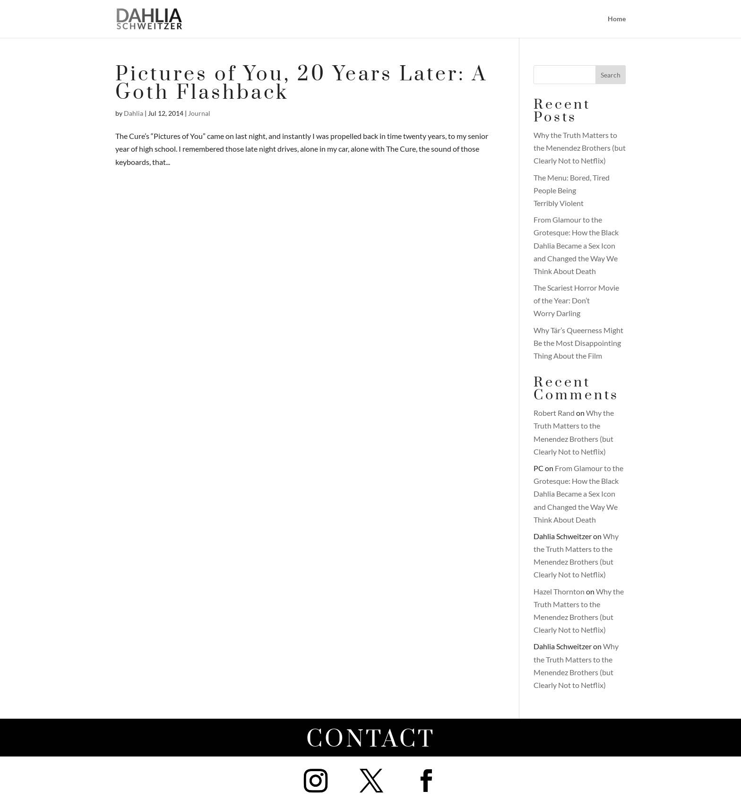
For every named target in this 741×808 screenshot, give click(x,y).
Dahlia (133, 113)
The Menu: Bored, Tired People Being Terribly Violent (572, 190)
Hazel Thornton (559, 591)
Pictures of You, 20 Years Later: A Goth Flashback (301, 83)
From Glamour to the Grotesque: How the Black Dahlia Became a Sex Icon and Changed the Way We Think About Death (576, 245)
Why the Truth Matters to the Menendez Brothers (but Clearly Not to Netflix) (580, 147)
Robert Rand (554, 412)
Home (617, 19)
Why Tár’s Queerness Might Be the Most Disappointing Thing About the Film (578, 343)
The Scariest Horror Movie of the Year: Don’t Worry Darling (576, 300)
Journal (199, 113)
